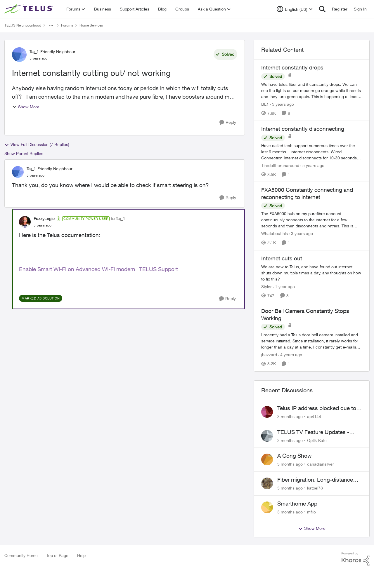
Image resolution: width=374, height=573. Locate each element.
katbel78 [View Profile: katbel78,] (315, 487)
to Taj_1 (118, 218)
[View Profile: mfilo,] (267, 507)
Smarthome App (297, 503)
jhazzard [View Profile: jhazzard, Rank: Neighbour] (269, 354)
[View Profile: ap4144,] (267, 412)
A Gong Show (294, 455)
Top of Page (57, 555)
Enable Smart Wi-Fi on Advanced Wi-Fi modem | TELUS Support (98, 269)
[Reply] (227, 122)
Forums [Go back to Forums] (67, 25)
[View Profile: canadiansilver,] (267, 459)
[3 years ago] (301, 234)
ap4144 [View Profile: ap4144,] (314, 416)
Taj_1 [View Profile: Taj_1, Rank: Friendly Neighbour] (34, 51)
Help (81, 555)
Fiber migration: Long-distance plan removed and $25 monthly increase (315, 479)
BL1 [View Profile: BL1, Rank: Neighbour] (265, 104)
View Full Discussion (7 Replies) (36, 144)
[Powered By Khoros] (356, 559)
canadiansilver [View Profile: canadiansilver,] (320, 463)
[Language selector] (294, 9)
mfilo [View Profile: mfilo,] (311, 511)
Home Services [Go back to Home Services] (91, 25)
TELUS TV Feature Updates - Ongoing (313, 432)
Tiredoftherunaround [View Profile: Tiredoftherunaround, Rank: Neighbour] (280, 165)
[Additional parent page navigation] (51, 25)
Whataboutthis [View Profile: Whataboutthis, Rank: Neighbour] (274, 233)
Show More (25, 106)
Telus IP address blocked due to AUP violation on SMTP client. (316, 408)
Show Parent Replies (23, 153)
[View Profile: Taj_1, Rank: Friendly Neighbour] (19, 54)
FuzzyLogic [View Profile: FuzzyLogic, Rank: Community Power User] (44, 218)
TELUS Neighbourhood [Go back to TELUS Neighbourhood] (22, 25)
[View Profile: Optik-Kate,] (267, 436)
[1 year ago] (284, 286)
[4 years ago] (290, 355)
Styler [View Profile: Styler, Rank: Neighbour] (266, 286)
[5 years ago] (282, 104)
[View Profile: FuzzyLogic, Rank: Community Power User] (25, 222)
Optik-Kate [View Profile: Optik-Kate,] (317, 440)
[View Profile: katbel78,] (267, 483)
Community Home (21, 555)
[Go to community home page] (29, 9)
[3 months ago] (290, 416)
